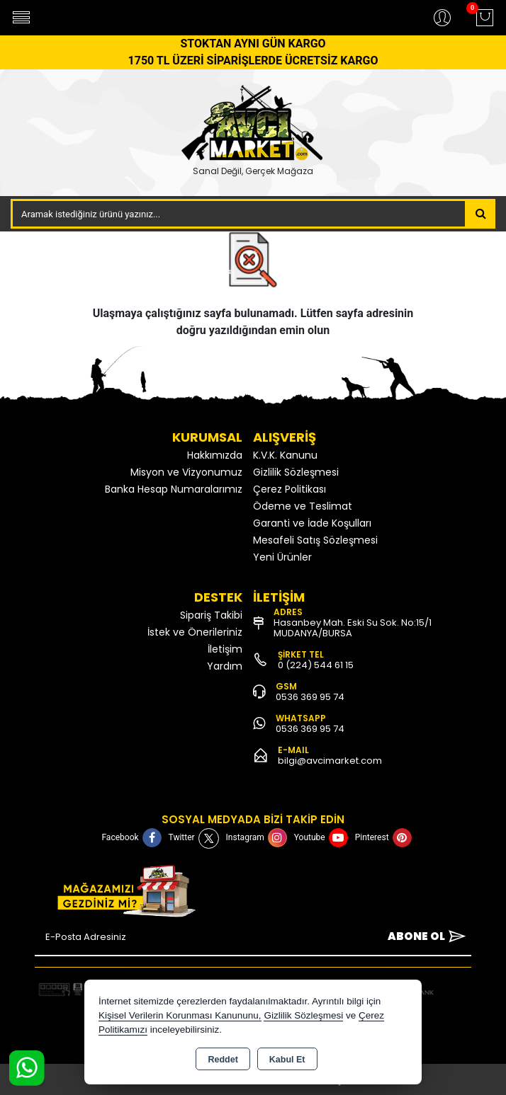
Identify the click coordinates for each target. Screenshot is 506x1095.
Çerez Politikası (289, 489)
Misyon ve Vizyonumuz (186, 472)
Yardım (224, 666)
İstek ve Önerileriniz (194, 632)
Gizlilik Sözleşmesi (296, 472)
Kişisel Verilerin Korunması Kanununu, (180, 1015)
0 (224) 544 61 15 (316, 665)
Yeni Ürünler (282, 557)
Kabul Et (287, 1060)
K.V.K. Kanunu (285, 455)
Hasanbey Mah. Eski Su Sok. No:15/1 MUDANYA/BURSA (353, 628)
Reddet (222, 1060)
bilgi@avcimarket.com (330, 760)
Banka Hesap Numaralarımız (173, 489)
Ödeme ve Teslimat (302, 506)
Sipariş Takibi (211, 615)
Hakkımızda (214, 455)
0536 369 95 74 (310, 697)
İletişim (225, 649)
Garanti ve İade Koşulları (312, 523)
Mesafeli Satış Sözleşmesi (315, 540)
